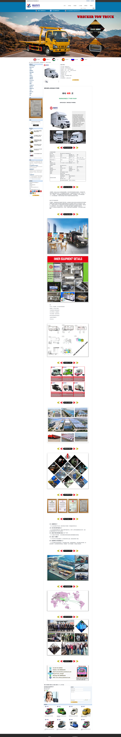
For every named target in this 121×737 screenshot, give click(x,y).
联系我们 (88, 0)
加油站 (54, 684)
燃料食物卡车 (42, 62)
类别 (32, 62)
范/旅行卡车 (31, 91)
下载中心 (91, 5)
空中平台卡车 (32, 80)
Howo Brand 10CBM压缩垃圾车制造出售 (38, 150)
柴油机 (51, 684)
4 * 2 (59, 684)
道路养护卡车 (32, 88)
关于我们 (69, 5)
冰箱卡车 (31, 75)
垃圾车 (31, 93)
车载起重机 (31, 77)
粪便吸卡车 (31, 86)
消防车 (31, 83)
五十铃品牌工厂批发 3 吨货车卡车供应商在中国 (38, 136)
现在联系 (35, 195)
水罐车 (31, 73)
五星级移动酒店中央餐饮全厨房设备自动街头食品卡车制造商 (37, 141)
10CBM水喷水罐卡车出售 (38, 154)
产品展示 (74, 5)
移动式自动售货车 (36, 62)
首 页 (64, 5)
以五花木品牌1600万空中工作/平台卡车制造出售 (38, 146)
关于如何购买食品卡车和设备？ (34, 166)
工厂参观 (80, 5)
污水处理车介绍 (32, 175)
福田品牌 (47, 684)
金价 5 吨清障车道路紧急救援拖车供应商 (38, 132)
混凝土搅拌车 (32, 72)
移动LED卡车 (32, 67)
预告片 (57, 684)
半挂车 (31, 90)
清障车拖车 (31, 78)
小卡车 (62, 684)
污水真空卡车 (32, 85)
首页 (29, 62)
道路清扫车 (31, 70)
